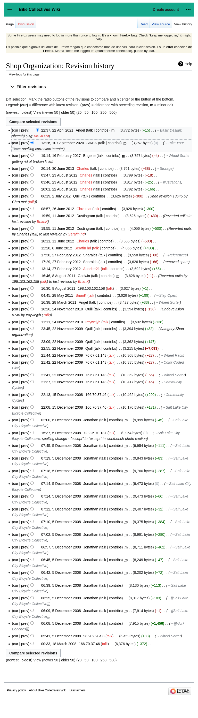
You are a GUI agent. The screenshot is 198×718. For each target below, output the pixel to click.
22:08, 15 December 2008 (62, 407)
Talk (46, 315)
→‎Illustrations (170, 182)
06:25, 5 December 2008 (61, 598)
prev (24, 130)
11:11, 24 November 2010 (62, 322)
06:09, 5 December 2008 (61, 611)
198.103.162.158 (25, 281)
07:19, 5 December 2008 (61, 458)
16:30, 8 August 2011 (58, 288)
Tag (29, 136)
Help (188, 64)
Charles (23, 234)
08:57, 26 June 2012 (57, 209)
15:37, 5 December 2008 (61, 433)
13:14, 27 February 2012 (61, 269)
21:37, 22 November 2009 (62, 382)
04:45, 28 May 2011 (57, 295)
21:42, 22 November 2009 (62, 362)
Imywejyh (33, 315)
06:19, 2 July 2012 (56, 196)
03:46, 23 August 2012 (59, 182)
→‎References (175, 255)
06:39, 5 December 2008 (61, 585)
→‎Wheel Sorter (177, 156)
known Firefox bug (123, 35)
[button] (99, 87)
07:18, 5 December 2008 (61, 471)
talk (90, 130)
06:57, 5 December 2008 (61, 547)
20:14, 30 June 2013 (57, 168)
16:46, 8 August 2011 (58, 276)
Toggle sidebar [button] (11, 12)
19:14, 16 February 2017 (61, 156)
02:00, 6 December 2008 (61, 420)
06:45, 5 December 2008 (61, 560)
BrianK (42, 221)
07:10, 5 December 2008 (61, 522)
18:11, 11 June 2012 (57, 241)
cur (15, 143)
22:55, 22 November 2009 (62, 348)
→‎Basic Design (168, 130)
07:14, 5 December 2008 (61, 484)
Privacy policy (16, 690)
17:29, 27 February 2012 (61, 262)
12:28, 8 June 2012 (56, 248)
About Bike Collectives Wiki (47, 690)
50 (87, 112)
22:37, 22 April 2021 (57, 130)
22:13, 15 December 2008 (62, 395)
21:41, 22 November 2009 (62, 375)
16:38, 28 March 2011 (58, 302)
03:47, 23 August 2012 (59, 175)
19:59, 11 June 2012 (57, 216)
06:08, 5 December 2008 (61, 623)
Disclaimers (78, 690)
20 (80, 112)
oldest (26, 112)
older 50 (67, 112)
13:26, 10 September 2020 (62, 143)
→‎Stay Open (165, 295)
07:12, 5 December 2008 (61, 509)
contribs (102, 130)
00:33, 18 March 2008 (58, 644)
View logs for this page (24, 74)
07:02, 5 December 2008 (61, 534)
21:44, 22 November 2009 (62, 355)
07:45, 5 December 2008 (61, 446)
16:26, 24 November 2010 (62, 309)
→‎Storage (164, 168)
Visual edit (41, 136)
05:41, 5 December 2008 (61, 636)
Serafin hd (76, 234)
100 (94, 112)
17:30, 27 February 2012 (61, 255)
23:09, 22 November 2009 (62, 342)
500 (112, 112)
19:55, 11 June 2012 (57, 228)
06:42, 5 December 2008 (61, 572)
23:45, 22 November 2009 (62, 329)
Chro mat (19, 202)
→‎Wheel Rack (171, 355)
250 (103, 112)
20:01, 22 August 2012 (59, 189)
